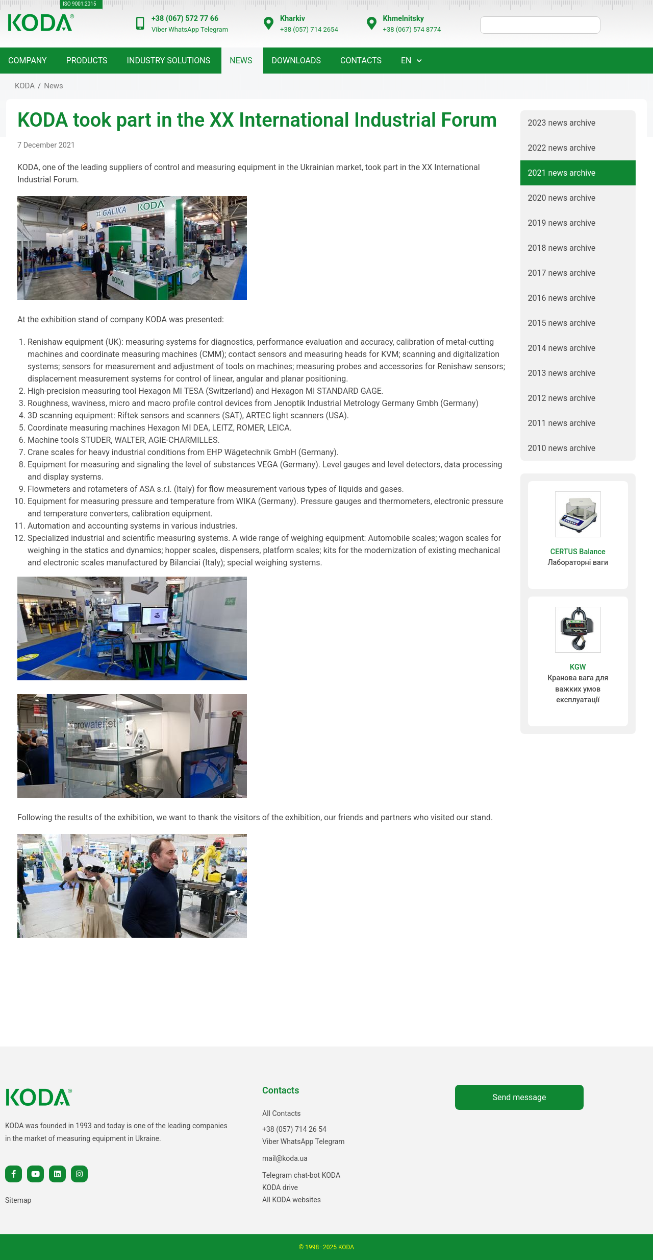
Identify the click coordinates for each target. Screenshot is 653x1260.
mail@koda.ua (285, 1158)
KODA (25, 85)
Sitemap (18, 1200)
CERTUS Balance (578, 552)
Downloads (296, 60)
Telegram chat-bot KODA (301, 1175)
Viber (159, 29)
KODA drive (280, 1187)
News (53, 85)
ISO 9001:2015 (79, 4)
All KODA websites (291, 1200)
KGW (578, 667)
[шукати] (540, 25)
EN (406, 60)
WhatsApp (183, 29)
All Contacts (281, 1113)
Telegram (214, 29)
